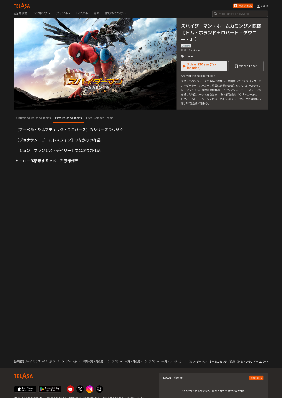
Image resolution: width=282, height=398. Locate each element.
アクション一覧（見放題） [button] (127, 361)
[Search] (240, 14)
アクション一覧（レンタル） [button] (166, 361)
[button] (243, 6)
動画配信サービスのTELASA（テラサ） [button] (37, 361)
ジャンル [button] (71, 361)
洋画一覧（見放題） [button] (94, 361)
